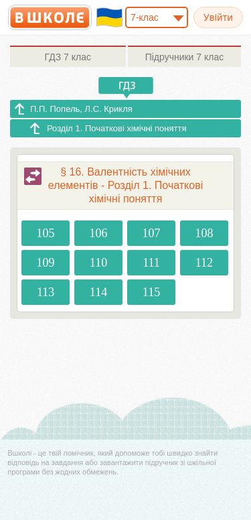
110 (98, 262)
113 (45, 292)
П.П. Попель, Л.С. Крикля (81, 109)
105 (46, 233)
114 (98, 292)
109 (46, 262)
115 (151, 292)
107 (151, 233)
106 (99, 233)
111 (151, 262)
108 (204, 233)
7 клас (68, 57)
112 (204, 262)
